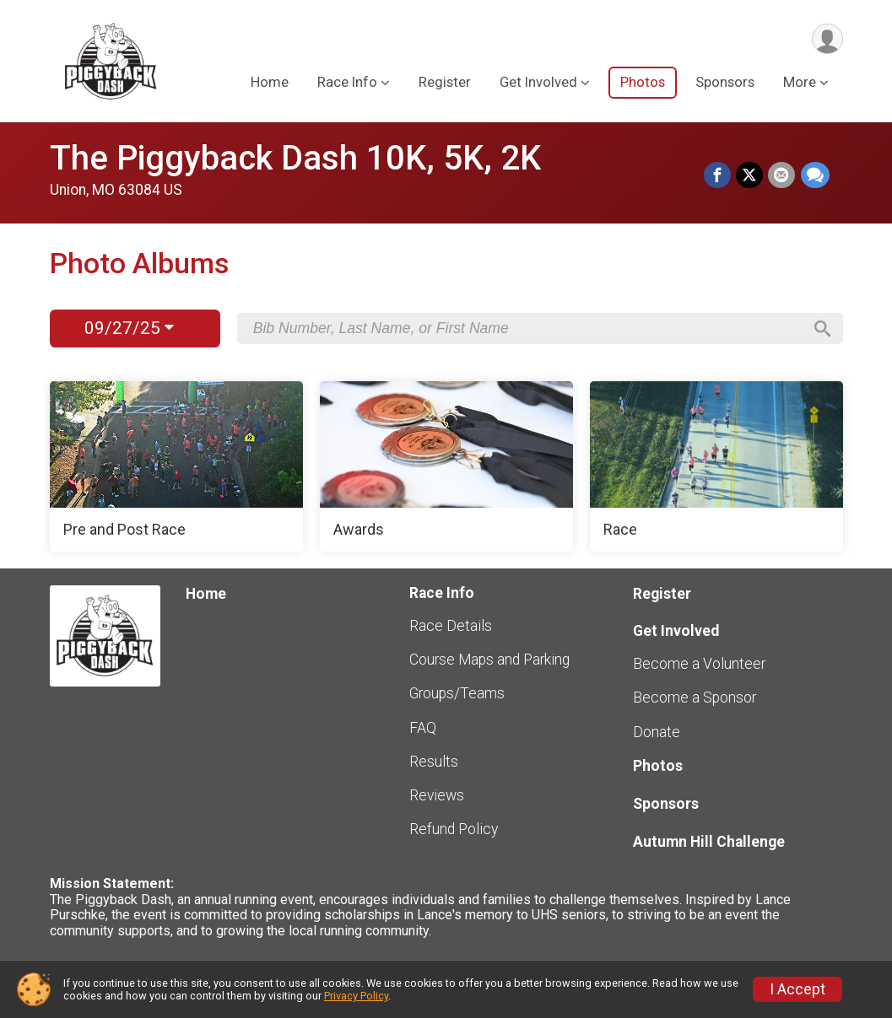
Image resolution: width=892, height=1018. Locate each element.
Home (270, 83)
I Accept (797, 989)
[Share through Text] (815, 175)
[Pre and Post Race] (176, 466)
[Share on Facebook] (718, 175)
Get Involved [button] (538, 83)
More (799, 83)
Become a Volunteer (699, 663)
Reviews (436, 795)
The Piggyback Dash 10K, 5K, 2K (295, 158)
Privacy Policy (356, 995)
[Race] (716, 466)
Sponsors (724, 83)
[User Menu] (827, 39)
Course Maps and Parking (489, 659)
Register (445, 83)
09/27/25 (129, 328)
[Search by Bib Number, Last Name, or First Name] (527, 328)
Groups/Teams (457, 693)
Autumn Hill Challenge (709, 841)
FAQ (422, 727)
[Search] (822, 329)
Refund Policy (453, 829)
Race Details (450, 625)
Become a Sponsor (694, 697)
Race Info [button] (347, 83)
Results (433, 761)
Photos (642, 83)
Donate (656, 732)
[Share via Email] (782, 175)
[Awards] (446, 466)
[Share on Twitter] (750, 175)
